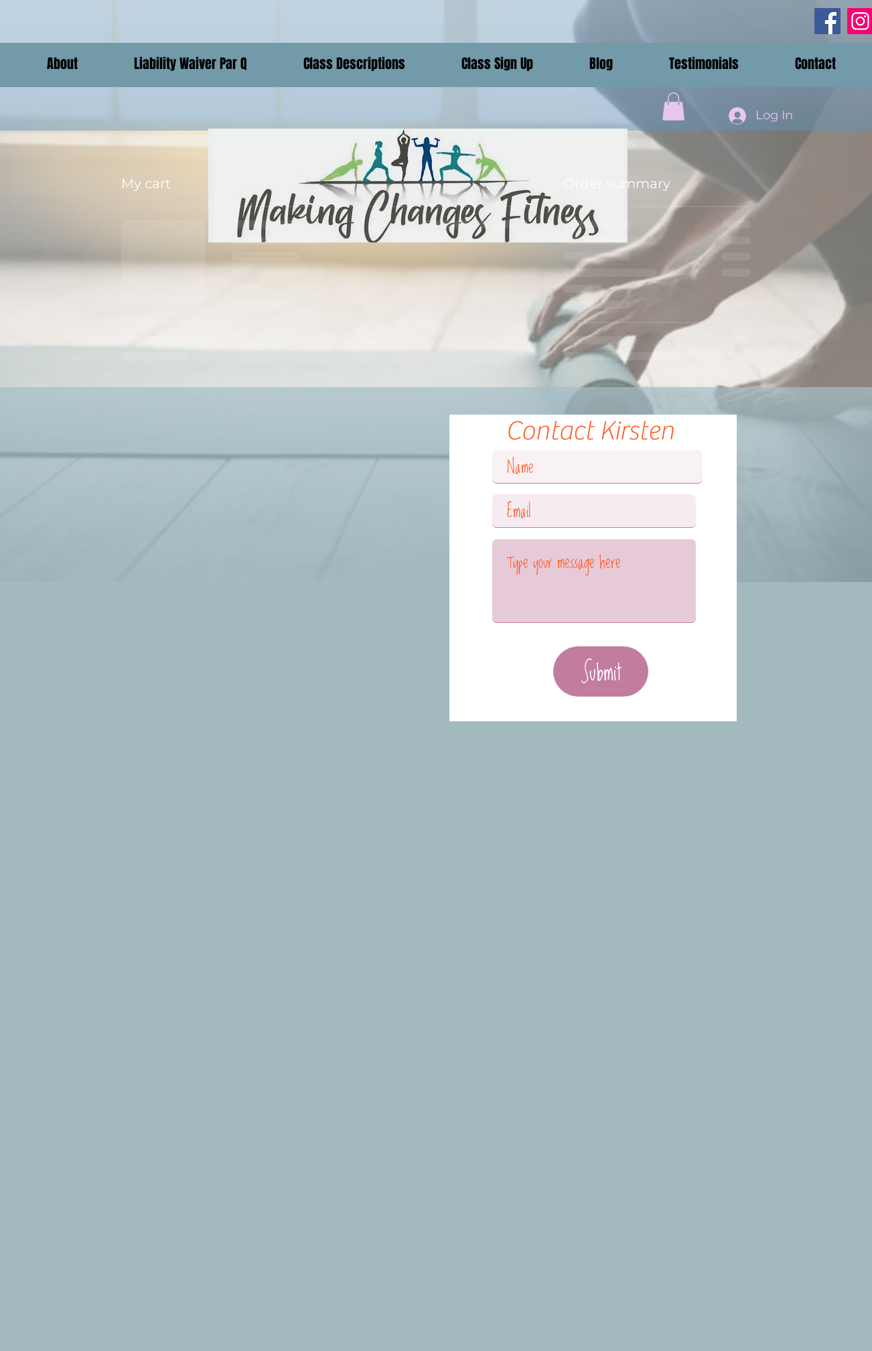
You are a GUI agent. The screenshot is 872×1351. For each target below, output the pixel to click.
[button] (62, 63)
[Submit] (600, 671)
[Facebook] (827, 21)
